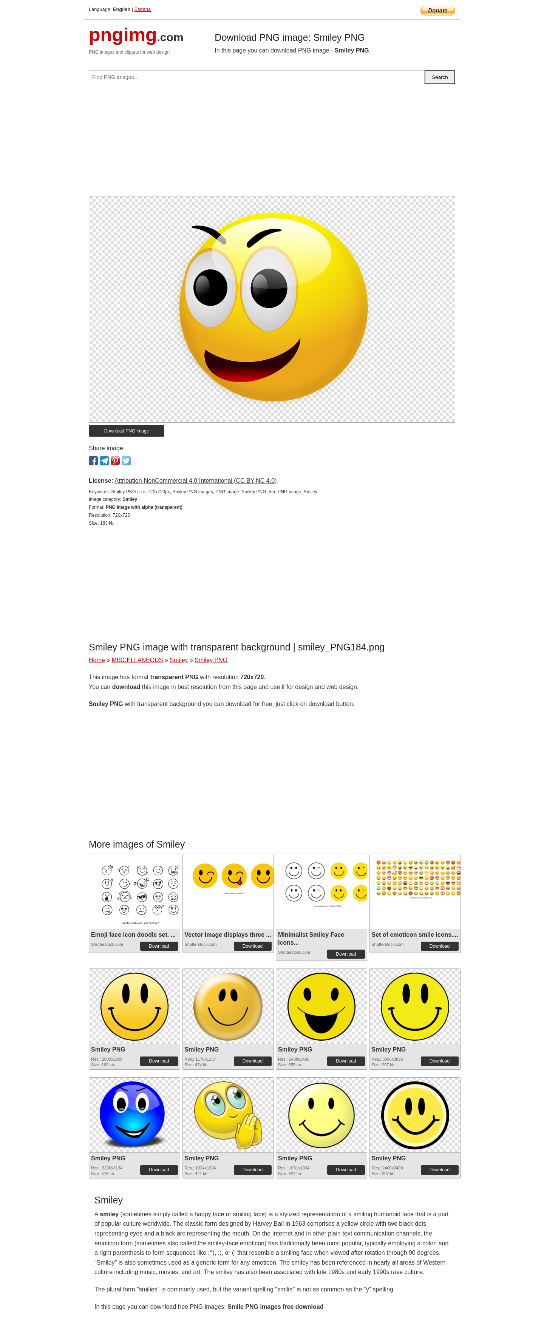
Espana (142, 9)
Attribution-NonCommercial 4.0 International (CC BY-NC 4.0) (195, 480)
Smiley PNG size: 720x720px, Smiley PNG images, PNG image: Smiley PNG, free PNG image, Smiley (214, 491)
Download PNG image (126, 431)
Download (159, 946)
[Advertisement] (272, 143)
